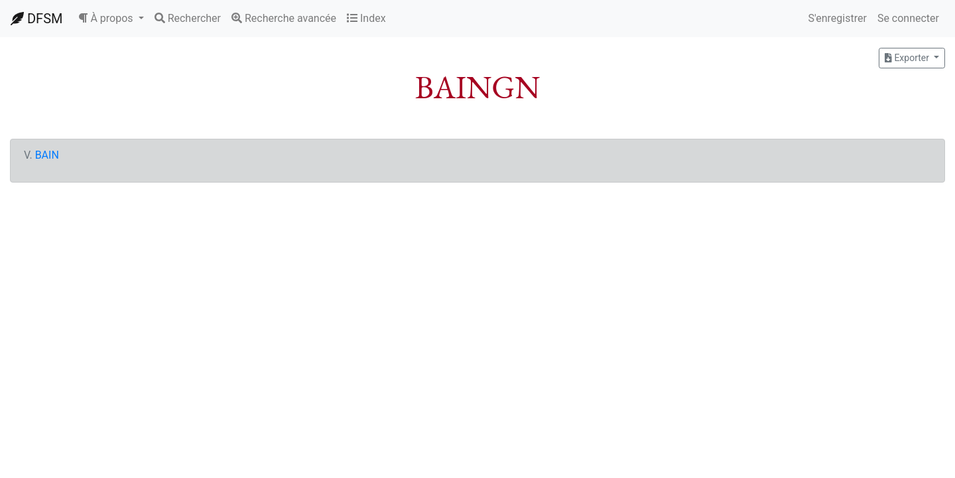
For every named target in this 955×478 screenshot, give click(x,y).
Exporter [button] (908, 57)
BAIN (47, 155)
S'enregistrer (837, 18)
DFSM (36, 19)
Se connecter (908, 18)
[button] (111, 18)
